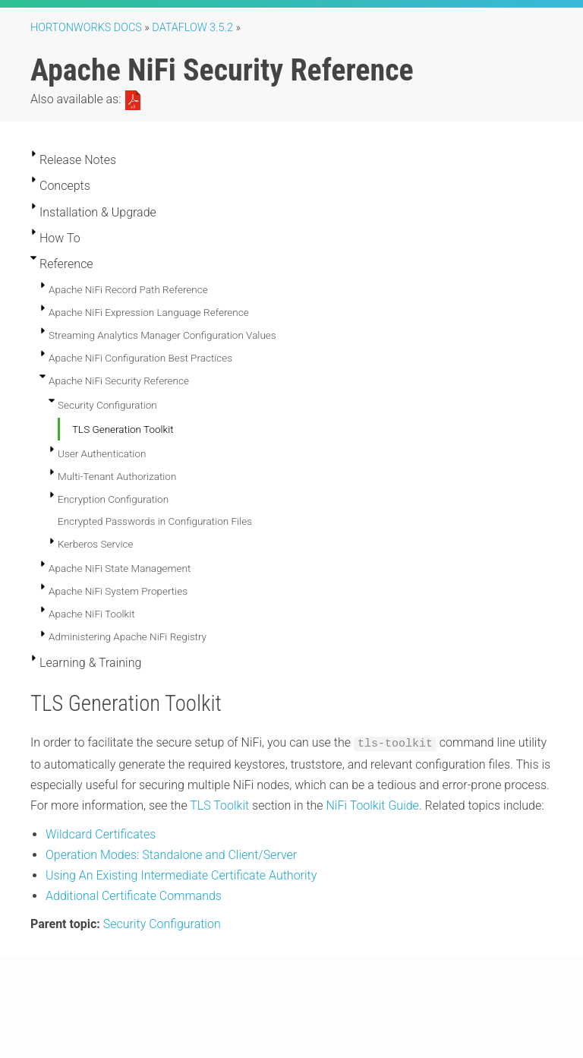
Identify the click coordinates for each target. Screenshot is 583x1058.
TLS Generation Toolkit (123, 429)
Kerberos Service (96, 544)
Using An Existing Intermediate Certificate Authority (181, 874)
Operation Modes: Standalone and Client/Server (171, 853)
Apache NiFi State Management (120, 568)
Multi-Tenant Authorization (117, 476)
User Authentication (102, 453)
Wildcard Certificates (101, 833)
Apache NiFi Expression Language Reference (149, 312)
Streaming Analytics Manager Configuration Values (162, 335)
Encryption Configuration (113, 499)
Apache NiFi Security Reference (119, 380)
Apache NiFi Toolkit (92, 614)
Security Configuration (107, 405)
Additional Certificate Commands (134, 895)
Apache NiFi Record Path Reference (128, 289)
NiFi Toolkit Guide (372, 804)
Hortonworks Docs (86, 27)
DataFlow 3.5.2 (192, 27)
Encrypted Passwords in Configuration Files (155, 521)
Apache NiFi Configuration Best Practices (140, 358)
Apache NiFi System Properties (118, 591)
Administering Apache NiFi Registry (127, 636)
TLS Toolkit (219, 804)
